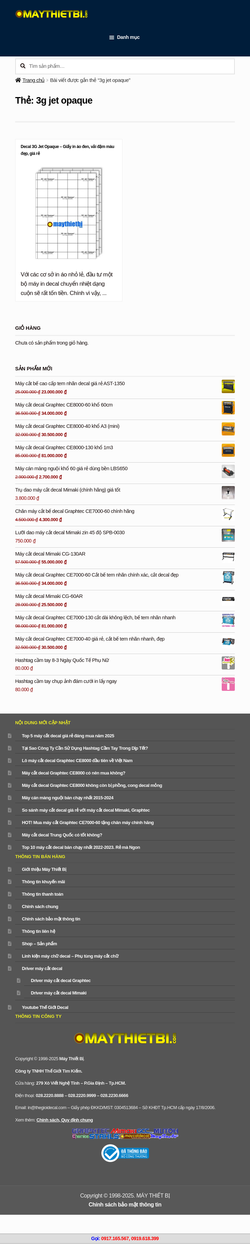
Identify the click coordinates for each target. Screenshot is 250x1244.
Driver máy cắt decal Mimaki (58, 992)
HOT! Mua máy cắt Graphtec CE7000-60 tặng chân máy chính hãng (87, 822)
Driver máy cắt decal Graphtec (60, 980)
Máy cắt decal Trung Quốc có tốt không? (62, 834)
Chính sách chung (40, 906)
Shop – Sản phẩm (39, 943)
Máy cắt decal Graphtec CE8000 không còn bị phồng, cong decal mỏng (92, 785)
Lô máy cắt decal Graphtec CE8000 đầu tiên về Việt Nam (77, 760)
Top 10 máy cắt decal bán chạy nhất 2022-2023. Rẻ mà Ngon (81, 847)
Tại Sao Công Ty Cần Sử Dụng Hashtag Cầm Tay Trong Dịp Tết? (85, 748)
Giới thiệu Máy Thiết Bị (44, 869)
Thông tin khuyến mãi (43, 881)
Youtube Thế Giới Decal (45, 1007)
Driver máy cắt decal (42, 968)
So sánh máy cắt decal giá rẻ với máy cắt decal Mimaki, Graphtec (86, 810)
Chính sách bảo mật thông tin (51, 918)
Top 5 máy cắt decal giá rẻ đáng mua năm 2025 (68, 735)
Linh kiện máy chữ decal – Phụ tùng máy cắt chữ (70, 956)
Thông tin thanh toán (42, 894)
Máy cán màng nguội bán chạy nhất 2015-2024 (67, 797)
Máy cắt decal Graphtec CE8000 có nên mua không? (73, 773)
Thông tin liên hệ (38, 931)
